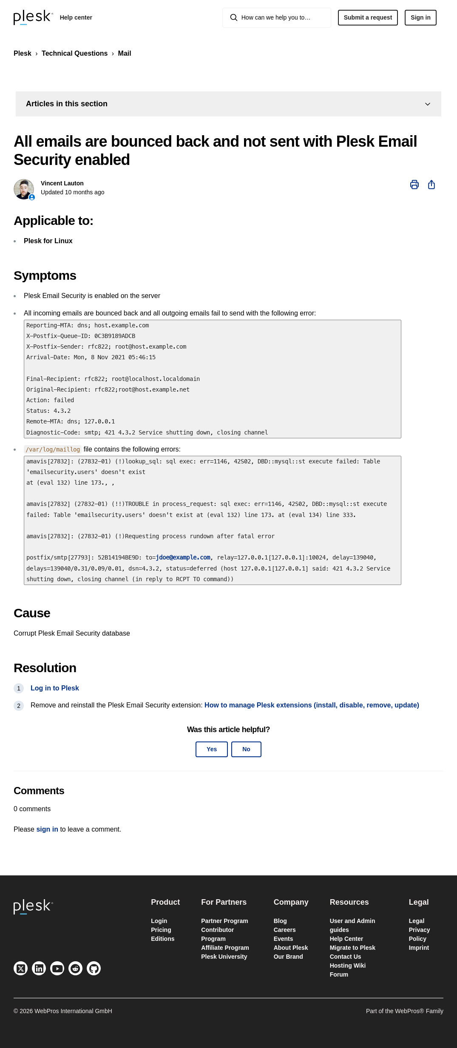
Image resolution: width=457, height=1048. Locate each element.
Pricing (161, 929)
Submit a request (368, 17)
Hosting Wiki (348, 965)
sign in (47, 829)
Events (283, 938)
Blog (280, 920)
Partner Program (224, 920)
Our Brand (288, 956)
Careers (285, 929)
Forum (339, 974)
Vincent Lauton (62, 183)
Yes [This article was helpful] (212, 749)
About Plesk (291, 947)
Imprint (419, 947)
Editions (162, 938)
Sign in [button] (421, 17)
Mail (124, 53)
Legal (417, 920)
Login (159, 920)
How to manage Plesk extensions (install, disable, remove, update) (311, 705)
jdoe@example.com (183, 557)
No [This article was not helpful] (246, 749)
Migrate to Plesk (352, 947)
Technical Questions (75, 53)
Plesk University (224, 956)
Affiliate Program (225, 947)
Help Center (346, 938)
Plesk (22, 53)
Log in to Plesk (55, 688)
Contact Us (345, 956)
